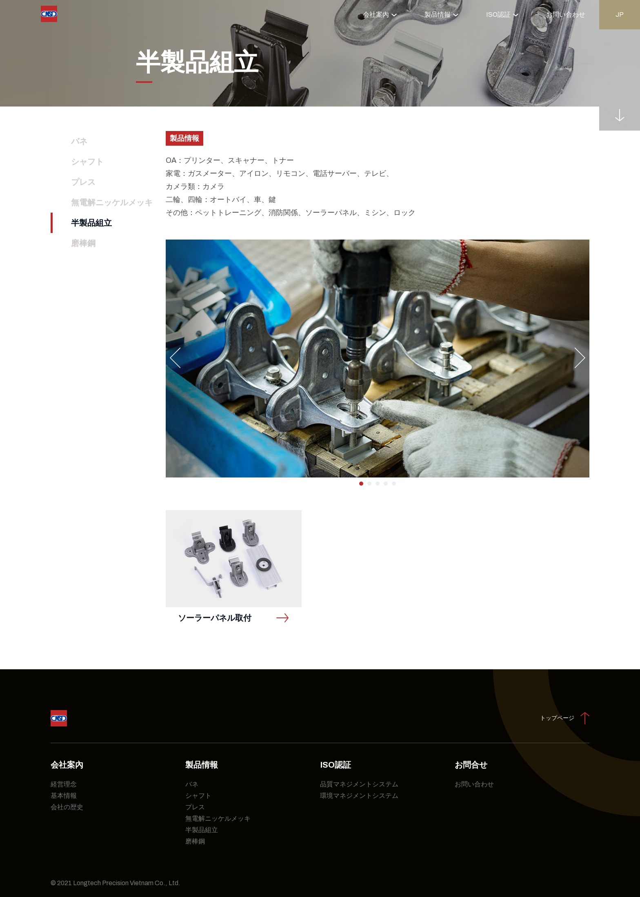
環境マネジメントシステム (359, 795)
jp (620, 14)
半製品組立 (91, 222)
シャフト (87, 161)
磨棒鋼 (83, 243)
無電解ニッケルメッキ (112, 202)
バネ (79, 141)
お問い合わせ (565, 14)
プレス (83, 182)
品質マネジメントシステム (359, 784)
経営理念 (64, 784)
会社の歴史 (67, 807)
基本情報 (64, 795)
